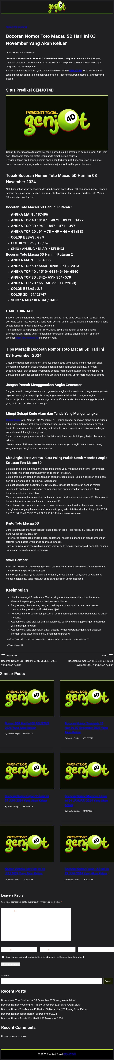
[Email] (58, 949)
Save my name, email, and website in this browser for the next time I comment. (44, 957)
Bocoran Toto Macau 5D (59, 639)
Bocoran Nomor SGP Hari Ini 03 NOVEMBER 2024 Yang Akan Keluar (29, 659)
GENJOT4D (75, 70)
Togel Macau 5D (15, 645)
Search (5, 975)
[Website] (96, 949)
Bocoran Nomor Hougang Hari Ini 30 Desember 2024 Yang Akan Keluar (40, 1004)
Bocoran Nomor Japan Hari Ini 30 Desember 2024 (29, 1013)
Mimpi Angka (13, 419)
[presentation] (27, 698)
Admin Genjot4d (15, 639)
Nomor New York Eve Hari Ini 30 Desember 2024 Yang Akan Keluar (38, 1000)
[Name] (19, 949)
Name (7, 950)
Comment (9, 911)
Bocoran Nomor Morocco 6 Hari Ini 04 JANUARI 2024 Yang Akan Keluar (86, 800)
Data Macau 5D (81, 639)
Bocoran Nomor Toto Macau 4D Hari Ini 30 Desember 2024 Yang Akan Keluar (44, 1009)
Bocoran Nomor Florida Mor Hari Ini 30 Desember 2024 (32, 1018)
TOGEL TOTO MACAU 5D (16, 27)
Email (45, 950)
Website (83, 950)
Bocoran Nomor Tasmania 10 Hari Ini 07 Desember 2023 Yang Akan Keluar (86, 728)
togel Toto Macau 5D (27, 337)
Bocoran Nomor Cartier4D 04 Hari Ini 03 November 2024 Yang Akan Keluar (85, 659)
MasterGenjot (15, 52)
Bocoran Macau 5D (35, 639)
